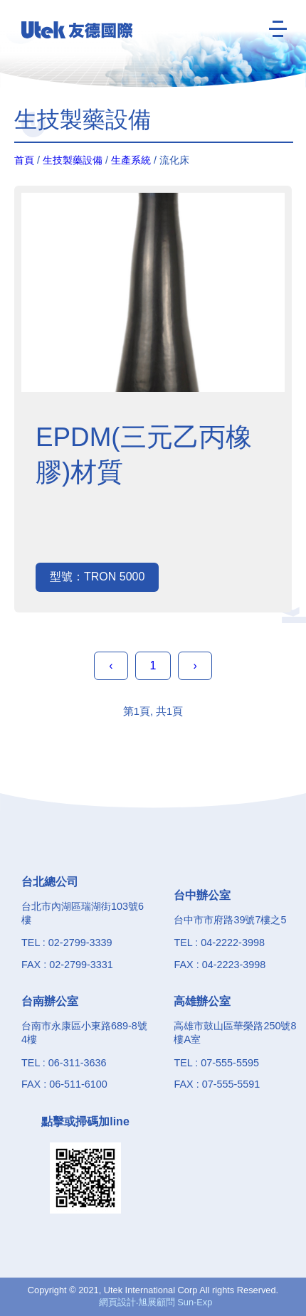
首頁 (24, 160)
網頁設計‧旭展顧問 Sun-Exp (156, 1302)
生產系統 (131, 160)
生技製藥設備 (72, 160)
